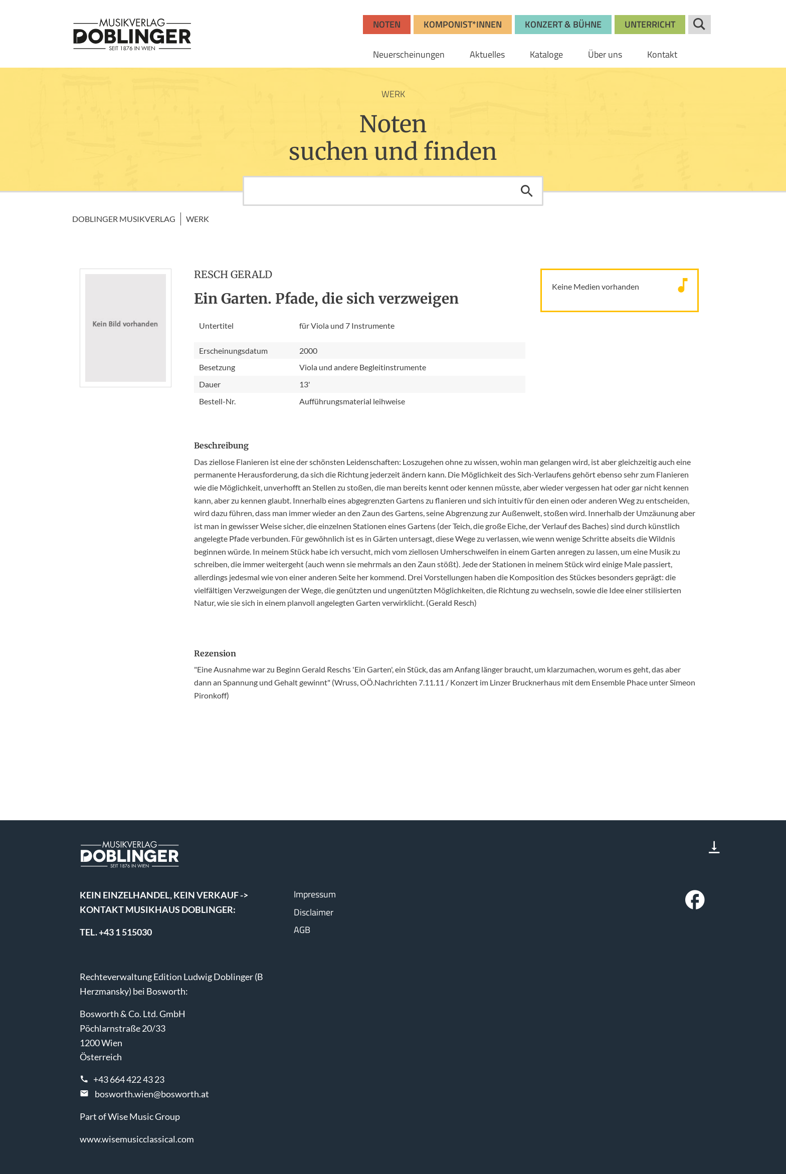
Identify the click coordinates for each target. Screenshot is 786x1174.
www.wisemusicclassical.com (137, 1138)
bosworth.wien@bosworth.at (152, 1093)
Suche (699, 24)
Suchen (527, 190)
